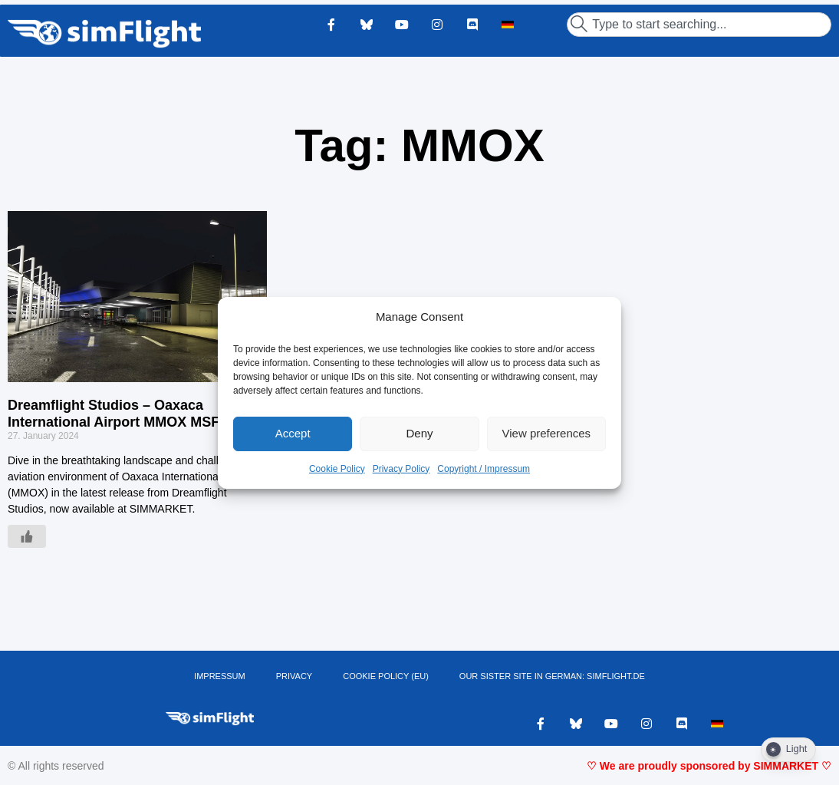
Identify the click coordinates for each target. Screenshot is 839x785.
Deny (419, 433)
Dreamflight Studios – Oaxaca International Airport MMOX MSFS (118, 413)
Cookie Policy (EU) (386, 676)
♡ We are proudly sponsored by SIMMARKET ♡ (709, 766)
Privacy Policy (401, 468)
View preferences (546, 433)
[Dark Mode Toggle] (788, 749)
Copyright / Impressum (483, 468)
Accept (293, 433)
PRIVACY (294, 676)
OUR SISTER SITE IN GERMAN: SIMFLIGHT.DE (552, 676)
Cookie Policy (337, 468)
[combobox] (699, 24)
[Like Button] (27, 536)
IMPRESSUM (219, 676)
